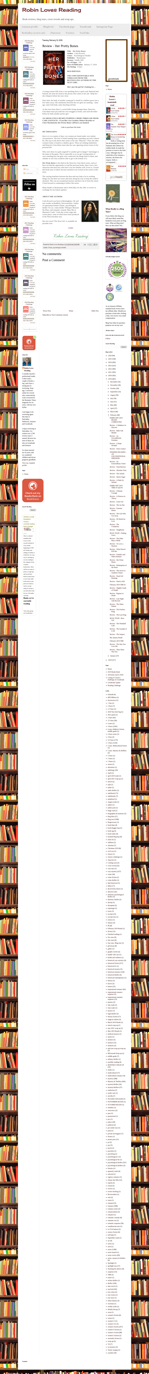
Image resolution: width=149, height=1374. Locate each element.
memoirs (111, 1045)
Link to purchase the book (71, 127)
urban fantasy (112, 1301)
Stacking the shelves (115, 1269)
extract (110, 920)
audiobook (111, 793)
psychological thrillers (115, 1165)
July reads (111, 1005)
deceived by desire (114, 889)
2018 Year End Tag (114, 712)
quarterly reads (113, 1171)
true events (111, 1295)
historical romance (114, 972)
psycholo (111, 1151)
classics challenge (114, 857)
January (113, 656)
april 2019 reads (113, 776)
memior (110, 1040)
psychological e (113, 1157)
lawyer (110, 1011)
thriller (110, 1283)
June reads (111, 1008)
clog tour (111, 860)
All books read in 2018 (115, 675)
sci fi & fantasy (113, 1229)
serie (109, 1246)
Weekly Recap (113, 1309)
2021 (110, 372)
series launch (112, 1252)
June (112, 402)
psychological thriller (59, 247)
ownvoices (111, 1110)
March (112, 412)
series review (112, 1255)
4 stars (110, 723)
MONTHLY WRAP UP (116, 1065)
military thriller (113, 1059)
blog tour (111, 819)
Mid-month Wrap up (115, 1053)
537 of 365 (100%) (28, 294)
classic (110, 854)
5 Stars (110, 743)
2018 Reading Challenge (29, 303)
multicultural (112, 1073)
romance (111, 1206)
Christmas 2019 (113, 848)
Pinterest (55, 32)
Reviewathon (112, 1194)
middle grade (112, 1056)
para (109, 1113)
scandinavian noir (114, 1226)
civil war (111, 851)
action (110, 764)
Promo (110, 1136)
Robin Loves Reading (51, 10)
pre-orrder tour (113, 1128)
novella (110, 1096)
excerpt (110, 914)
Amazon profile (30, 26)
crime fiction (112, 877)
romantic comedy (114, 1217)
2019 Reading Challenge (29, 277)
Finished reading (113, 934)
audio (110, 787)
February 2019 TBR (116, 641)
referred (110, 1174)
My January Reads (116, 638)
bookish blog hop (114, 837)
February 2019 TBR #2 (118, 585)
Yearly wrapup (113, 1350)
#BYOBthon (112, 697)
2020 (110, 375)
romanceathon (112, 1212)
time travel (111, 1286)
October (113, 388)
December (114, 382)
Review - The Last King (118, 615)
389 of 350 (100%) (28, 112)
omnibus (111, 1107)
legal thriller (112, 1014)
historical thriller (113, 975)
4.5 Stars (111, 740)
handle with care (113, 955)
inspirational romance (115, 989)
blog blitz (111, 816)
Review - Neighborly (117, 530)
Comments (28, 173)
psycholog (111, 1154)
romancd (111, 1203)
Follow (108, 338)
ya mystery (111, 1347)
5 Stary (110, 756)
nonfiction (111, 1090)
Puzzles (110, 1168)
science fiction (113, 1232)
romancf (110, 1215)
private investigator (114, 1134)
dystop (110, 902)
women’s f (111, 1321)
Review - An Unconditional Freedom (115, 438)
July (111, 398)
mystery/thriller (113, 1084)
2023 (110, 366)
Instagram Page (104, 26)
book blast (111, 825)
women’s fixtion (113, 1335)
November (114, 385)
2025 (110, 359)
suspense (111, 1272)
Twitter (70, 32)
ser (109, 1241)
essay (109, 911)
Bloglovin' (48, 26)
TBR (109, 1275)
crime (110, 874)
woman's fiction (113, 1315)
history (110, 981)
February (113, 415)
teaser (110, 1277)
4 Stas (110, 737)
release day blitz (113, 1180)
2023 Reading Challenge (29, 121)
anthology (111, 770)
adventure (111, 767)
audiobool (111, 799)
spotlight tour (112, 1266)
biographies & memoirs (116, 813)
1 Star (110, 703)
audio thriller (112, 790)
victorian (111, 1304)
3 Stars (110, 718)
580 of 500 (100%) (28, 241)
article (110, 782)
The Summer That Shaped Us (118, 126)
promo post (111, 1139)
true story (111, 1298)
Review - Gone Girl (116, 502)
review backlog (113, 1191)
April (112, 408)
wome (110, 1318)
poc (109, 1119)
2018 (110, 660)
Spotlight (111, 1263)
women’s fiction (113, 1332)
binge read (111, 811)
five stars (111, 937)
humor (110, 986)
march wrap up (113, 1025)
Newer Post (47, 311)
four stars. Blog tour (114, 943)
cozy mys (111, 868)
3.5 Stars (111, 720)
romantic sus (112, 1220)
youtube (110, 1353)
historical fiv (112, 966)
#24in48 (110, 694)
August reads (112, 802)
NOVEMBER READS (115, 1102)
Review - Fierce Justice (118, 449)
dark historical (113, 883)
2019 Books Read (114, 672)
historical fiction (113, 963)
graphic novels (113, 952)
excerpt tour (112, 917)
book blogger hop (114, 828)
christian (111, 845)
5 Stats (110, 758)
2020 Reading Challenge (29, 250)
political (110, 1125)
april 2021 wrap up (114, 779)
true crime (111, 1292)
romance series (113, 1209)
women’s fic (112, 1324)
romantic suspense (114, 1223)
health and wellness (114, 957)
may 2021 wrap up (114, 1028)
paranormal (111, 1116)
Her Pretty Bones (79, 51)
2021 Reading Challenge (29, 224)
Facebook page (67, 26)
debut (110, 886)
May (112, 405)
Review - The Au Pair (117, 505)
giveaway (111, 946)
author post (111, 808)
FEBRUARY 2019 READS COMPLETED (116, 420)
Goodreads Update (114, 682)
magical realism (113, 1019)
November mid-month (115, 1099)
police (110, 1122)
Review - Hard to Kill (117, 581)
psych (110, 1148)
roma (109, 1200)
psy (109, 1145)
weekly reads (112, 1306)
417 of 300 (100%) (28, 85)
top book (111, 1289)
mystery (110, 1078)
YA (109, 1344)
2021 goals (111, 715)
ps (108, 1142)
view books (32, 61)
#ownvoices (112, 700)
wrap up (110, 1341)
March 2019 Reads (114, 1022)
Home (71, 311)
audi (109, 785)
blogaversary (112, 822)
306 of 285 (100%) (28, 320)
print (109, 1131)
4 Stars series (112, 734)
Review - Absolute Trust (118, 470)
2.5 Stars (111, 709)
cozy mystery (112, 871)
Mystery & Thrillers (114, 1081)
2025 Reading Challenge (29, 68)
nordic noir (111, 1093)
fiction (110, 931)
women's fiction (113, 1327)
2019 (110, 379)
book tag (111, 831)
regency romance (113, 1177)
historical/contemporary (116, 978)
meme (110, 1037)
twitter (70, 228)
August (112, 395)
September (114, 392)
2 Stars (110, 706)
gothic (110, 949)
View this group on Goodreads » (28, 612)
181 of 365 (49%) (27, 59)
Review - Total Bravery (118, 467)
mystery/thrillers (113, 1087)
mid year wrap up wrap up (117, 1048)
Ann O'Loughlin (115, 139)
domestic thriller (113, 899)
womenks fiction (113, 1338)
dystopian (111, 905)
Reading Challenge (114, 685)
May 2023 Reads (113, 1031)
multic (110, 1070)
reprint (110, 1183)
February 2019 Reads (115, 928)
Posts (26, 169)
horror (110, 983)
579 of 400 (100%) (28, 215)
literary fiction (113, 1017)
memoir (110, 1043)
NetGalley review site (33, 32)
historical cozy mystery (116, 960)
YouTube (84, 32)
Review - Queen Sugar (117, 477)
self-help (111, 1235)
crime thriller (112, 880)
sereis (110, 1244)
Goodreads (85, 26)
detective (111, 892)
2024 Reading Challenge (29, 94)
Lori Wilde (110, 131)
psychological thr (114, 1160)
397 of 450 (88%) (27, 138)
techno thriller (112, 1280)
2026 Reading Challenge (29, 42)
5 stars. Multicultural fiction (117, 746)
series (110, 1249)
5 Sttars (110, 761)
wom (109, 1312)
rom (109, 1197)
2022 (110, 369)
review (110, 1189)
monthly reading (113, 1062)
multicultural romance (115, 1076)
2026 (110, 355)
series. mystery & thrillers (116, 1258)
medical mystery (113, 1034)
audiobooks (112, 796)
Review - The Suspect (117, 634)
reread (110, 1186)
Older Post (95, 311)
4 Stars (50, 247)
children (110, 842)
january (110, 1002)
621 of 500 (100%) (28, 268)
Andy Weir (114, 170)
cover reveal (112, 866)
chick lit (110, 839)
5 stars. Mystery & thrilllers (117, 751)
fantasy (110, 923)
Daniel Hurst (115, 112)
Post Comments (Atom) (60, 315)
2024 (110, 362)
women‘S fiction (113, 1330)
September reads (113, 1238)
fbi (109, 926)
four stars (111, 940)
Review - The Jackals (117, 474)
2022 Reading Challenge (29, 197)
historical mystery (114, 969)
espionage (111, 908)
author (110, 805)
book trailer (112, 834)
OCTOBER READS (115, 1105)
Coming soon (112, 863)
